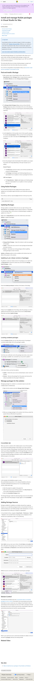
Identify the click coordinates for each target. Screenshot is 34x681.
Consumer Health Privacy (5, 679)
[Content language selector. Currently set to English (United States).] (6, 675)
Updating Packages (5, 32)
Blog (16, 677)
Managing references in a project (16, 14)
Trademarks (21, 679)
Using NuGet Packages (6, 30)
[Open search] (29, 2)
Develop (6, 14)
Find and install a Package (7, 28)
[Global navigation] (1, 2)
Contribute (21, 677)
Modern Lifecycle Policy (14, 44)
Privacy (26, 677)
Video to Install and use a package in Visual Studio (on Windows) (17, 665)
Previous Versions (10, 677)
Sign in (31, 1)
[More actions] (32, 14)
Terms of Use (15, 679)
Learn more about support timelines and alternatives (13, 51)
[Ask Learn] (30, 14)
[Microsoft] (17, 1)
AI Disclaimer (3, 677)
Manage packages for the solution (8, 33)
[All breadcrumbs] (2, 14)
